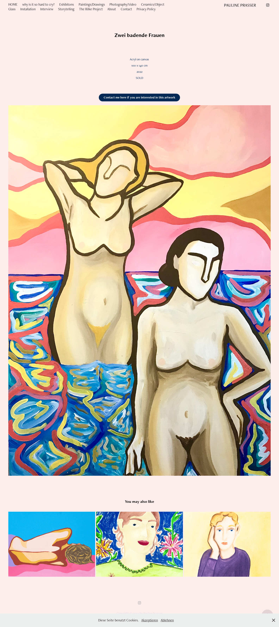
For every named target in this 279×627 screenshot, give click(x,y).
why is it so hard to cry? (38, 4)
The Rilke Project (91, 9)
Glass (12, 9)
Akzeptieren (149, 620)
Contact (126, 9)
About (111, 9)
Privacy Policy (146, 9)
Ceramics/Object (152, 4)
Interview (46, 9)
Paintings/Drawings (92, 4)
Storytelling (66, 9)
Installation (28, 9)
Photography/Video (122, 4)
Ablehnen (167, 620)
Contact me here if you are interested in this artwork (139, 97)
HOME (12, 4)
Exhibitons (66, 4)
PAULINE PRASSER (240, 5)
